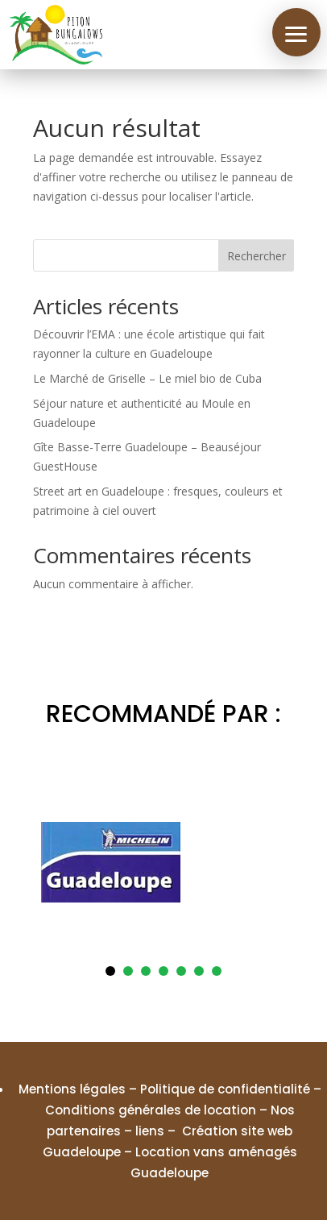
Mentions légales (72, 1089)
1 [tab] (110, 971)
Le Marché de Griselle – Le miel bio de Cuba (147, 378)
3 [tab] (146, 971)
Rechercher (256, 256)
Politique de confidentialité (225, 1089)
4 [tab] (163, 971)
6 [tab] (199, 971)
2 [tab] (128, 971)
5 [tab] (181, 971)
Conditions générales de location (150, 1110)
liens (149, 1130)
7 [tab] (216, 971)
